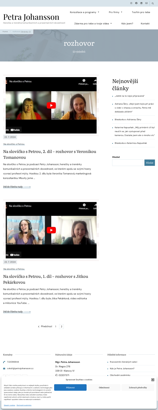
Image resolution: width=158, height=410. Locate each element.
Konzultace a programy (83, 12)
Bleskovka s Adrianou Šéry (128, 119)
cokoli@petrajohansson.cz (20, 368)
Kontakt (145, 23)
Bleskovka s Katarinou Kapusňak (131, 143)
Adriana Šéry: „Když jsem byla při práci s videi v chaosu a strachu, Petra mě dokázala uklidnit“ (134, 107)
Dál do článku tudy (17, 186)
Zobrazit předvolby (138, 387)
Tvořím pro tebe (141, 12)
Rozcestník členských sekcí (123, 362)
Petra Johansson (31, 16)
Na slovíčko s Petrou (14, 144)
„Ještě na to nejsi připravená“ (130, 96)
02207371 (64, 375)
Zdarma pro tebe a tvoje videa (91, 23)
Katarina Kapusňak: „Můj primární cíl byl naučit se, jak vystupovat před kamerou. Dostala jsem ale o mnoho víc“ (135, 131)
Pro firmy (114, 12)
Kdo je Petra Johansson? (122, 368)
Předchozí (46, 326)
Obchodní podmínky (24, 405)
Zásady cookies (9, 405)
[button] (153, 379)
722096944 (13, 362)
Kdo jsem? (127, 23)
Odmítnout (104, 387)
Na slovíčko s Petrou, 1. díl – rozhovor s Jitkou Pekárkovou (45, 279)
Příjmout (70, 387)
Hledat (116, 157)
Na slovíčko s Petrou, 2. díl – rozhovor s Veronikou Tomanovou (49, 154)
